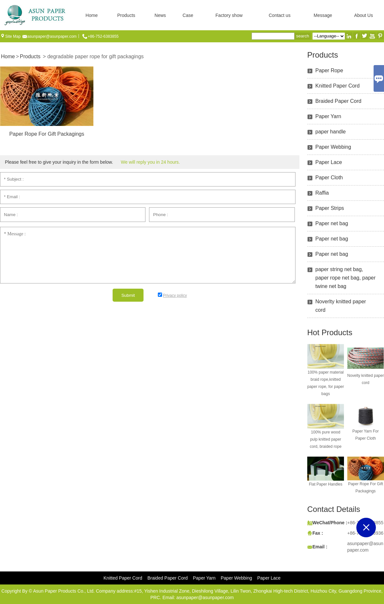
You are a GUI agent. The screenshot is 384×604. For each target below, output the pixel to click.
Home (92, 15)
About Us (363, 15)
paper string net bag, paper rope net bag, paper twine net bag (345, 278)
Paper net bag (331, 223)
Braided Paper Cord (338, 101)
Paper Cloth (329, 177)
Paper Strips (329, 208)
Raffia (322, 193)
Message (323, 15)
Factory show (228, 15)
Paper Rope (329, 70)
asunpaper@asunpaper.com (51, 36)
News (160, 15)
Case (188, 15)
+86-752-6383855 (103, 36)
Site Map (13, 36)
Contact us (280, 15)
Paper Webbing (333, 147)
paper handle (330, 131)
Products (126, 15)
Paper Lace (328, 162)
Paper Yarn (328, 116)
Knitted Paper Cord (337, 86)
